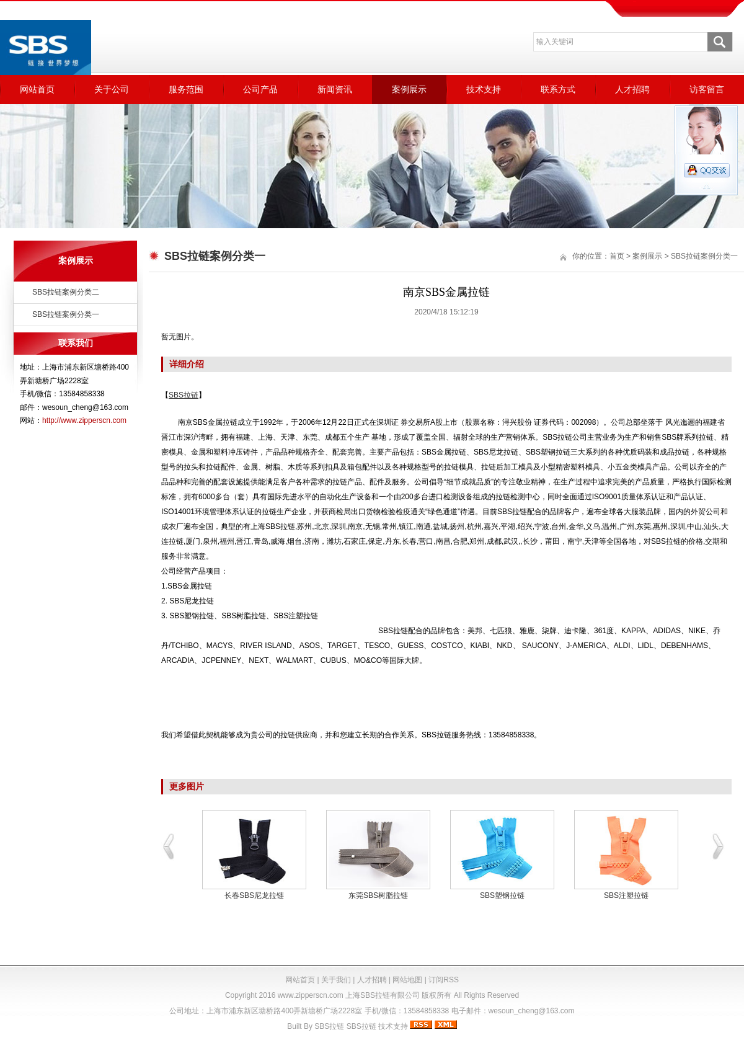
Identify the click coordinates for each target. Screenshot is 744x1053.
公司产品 (260, 89)
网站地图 (407, 979)
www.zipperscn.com (310, 995)
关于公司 (111, 89)
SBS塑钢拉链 (502, 895)
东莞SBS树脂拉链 (378, 895)
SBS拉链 (329, 1026)
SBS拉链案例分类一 (65, 314)
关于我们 (336, 979)
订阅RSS (443, 979)
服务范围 (186, 89)
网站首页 (37, 89)
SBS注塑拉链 (626, 895)
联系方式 (558, 89)
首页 (616, 256)
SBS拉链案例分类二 (65, 292)
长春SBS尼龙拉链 (254, 895)
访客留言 (706, 89)
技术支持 (483, 89)
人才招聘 (632, 89)
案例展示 (409, 89)
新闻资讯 (334, 89)
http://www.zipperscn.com (84, 420)
